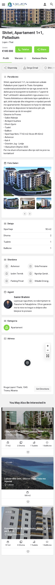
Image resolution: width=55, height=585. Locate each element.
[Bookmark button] (28, 452)
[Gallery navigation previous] (25, 214)
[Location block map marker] (27, 363)
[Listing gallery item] (11, 203)
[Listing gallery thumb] (27, 181)
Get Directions (42, 389)
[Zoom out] (48, 350)
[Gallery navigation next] (30, 214)
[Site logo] (17, 4)
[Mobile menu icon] (3, 4)
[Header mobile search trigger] (52, 4)
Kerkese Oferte (39, 58)
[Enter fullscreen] (48, 356)
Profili (6, 58)
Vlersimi (20, 58)
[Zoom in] (48, 346)
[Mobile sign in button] (45, 4)
